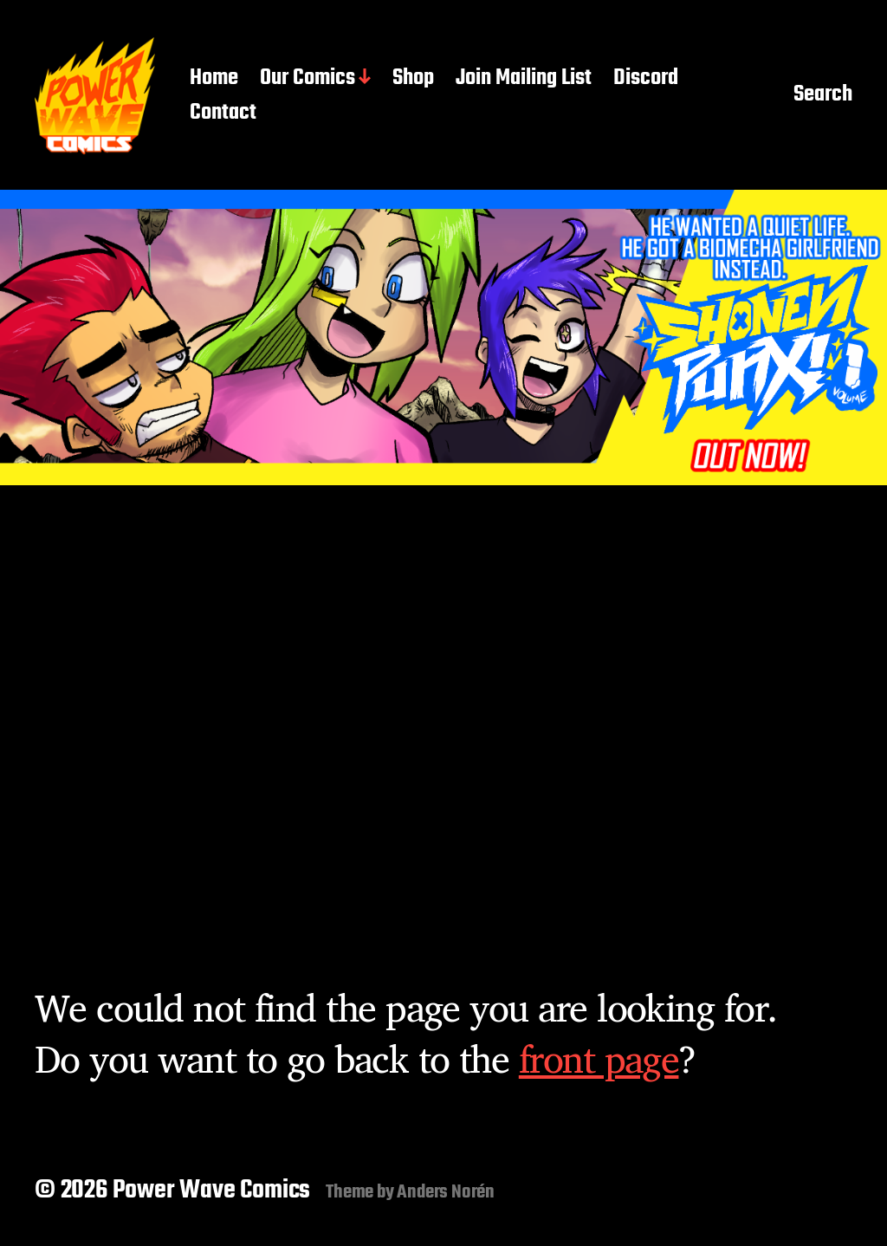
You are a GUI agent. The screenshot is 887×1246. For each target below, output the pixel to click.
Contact (223, 114)
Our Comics (307, 79)
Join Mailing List (524, 79)
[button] (443, 337)
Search (822, 96)
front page (599, 1058)
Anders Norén (446, 1192)
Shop (413, 79)
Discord (645, 79)
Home (214, 79)
